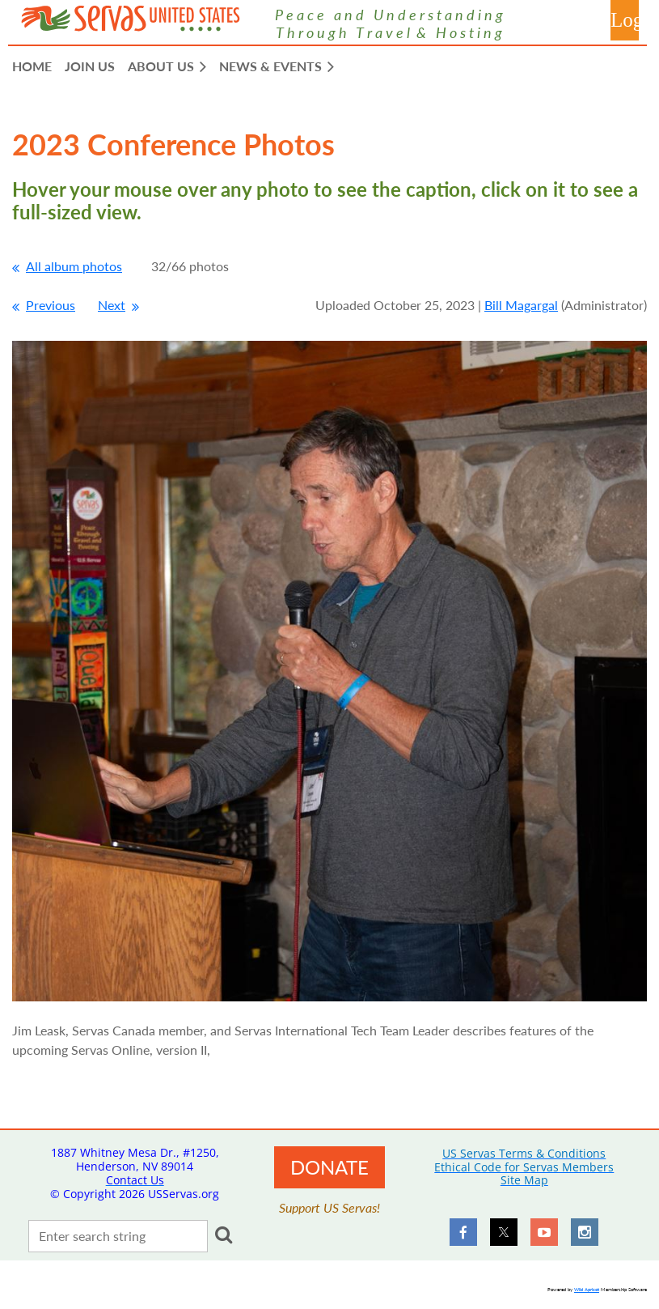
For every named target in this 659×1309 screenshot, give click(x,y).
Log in (624, 20)
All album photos (74, 266)
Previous (50, 304)
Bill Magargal (521, 304)
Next (111, 304)
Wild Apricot (586, 1289)
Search (223, 1234)
